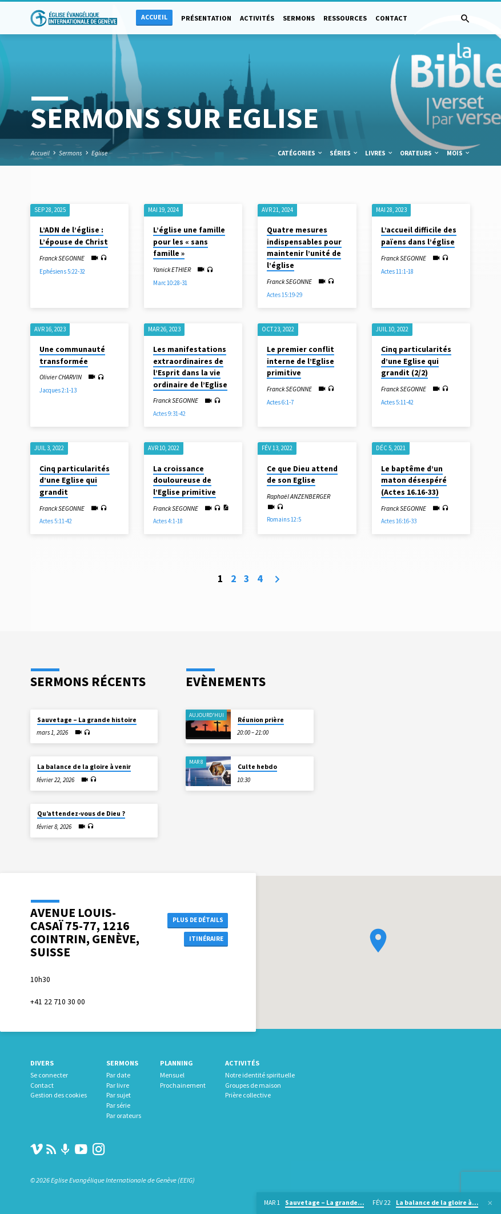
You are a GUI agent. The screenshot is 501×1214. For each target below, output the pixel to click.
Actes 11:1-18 (397, 271)
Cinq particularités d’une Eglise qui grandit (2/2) (416, 361)
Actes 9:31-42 (169, 414)
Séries (344, 153)
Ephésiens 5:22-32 (62, 271)
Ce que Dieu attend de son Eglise (302, 475)
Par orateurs (123, 1115)
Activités (257, 18)
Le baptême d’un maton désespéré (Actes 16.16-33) (414, 480)
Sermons (299, 18)
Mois (459, 153)
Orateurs (420, 153)
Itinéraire (202, 939)
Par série (118, 1105)
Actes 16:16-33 (398, 521)
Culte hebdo (257, 767)
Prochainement (183, 1085)
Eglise (99, 153)
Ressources (345, 18)
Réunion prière (261, 720)
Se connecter (49, 1075)
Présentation (206, 18)
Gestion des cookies (58, 1095)
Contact (391, 18)
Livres (379, 153)
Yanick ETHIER (172, 270)
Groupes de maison (253, 1085)
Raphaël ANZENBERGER (298, 496)
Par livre (117, 1085)
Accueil (154, 17)
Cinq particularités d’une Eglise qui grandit (74, 480)
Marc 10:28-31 (170, 283)
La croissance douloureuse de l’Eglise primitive (184, 480)
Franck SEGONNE (62, 258)
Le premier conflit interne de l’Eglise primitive (300, 361)
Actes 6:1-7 (280, 402)
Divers (42, 1063)
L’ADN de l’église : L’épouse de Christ (73, 236)
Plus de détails (194, 919)
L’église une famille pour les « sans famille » (189, 241)
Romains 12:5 (284, 519)
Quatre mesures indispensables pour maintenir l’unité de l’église (304, 247)
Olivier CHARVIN (60, 377)
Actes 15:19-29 (284, 295)
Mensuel (172, 1075)
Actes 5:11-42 (397, 402)
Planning (176, 1063)
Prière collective (248, 1095)
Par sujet (118, 1095)
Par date (118, 1075)
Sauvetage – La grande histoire (87, 720)
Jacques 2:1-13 (58, 390)
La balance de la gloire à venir (84, 767)
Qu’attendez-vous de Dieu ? (81, 814)
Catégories (300, 153)
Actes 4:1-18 (168, 521)
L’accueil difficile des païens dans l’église (418, 236)
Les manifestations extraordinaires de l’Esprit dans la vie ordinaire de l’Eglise (190, 367)
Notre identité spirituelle (260, 1075)
